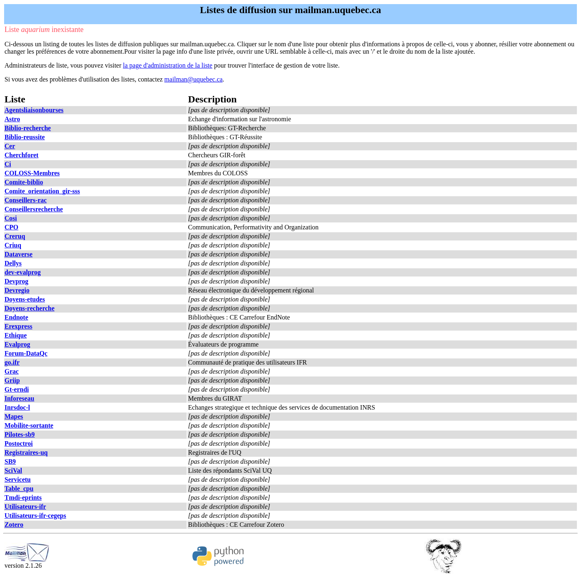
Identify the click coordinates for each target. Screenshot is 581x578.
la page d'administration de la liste (167, 65)
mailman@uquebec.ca (193, 79)
